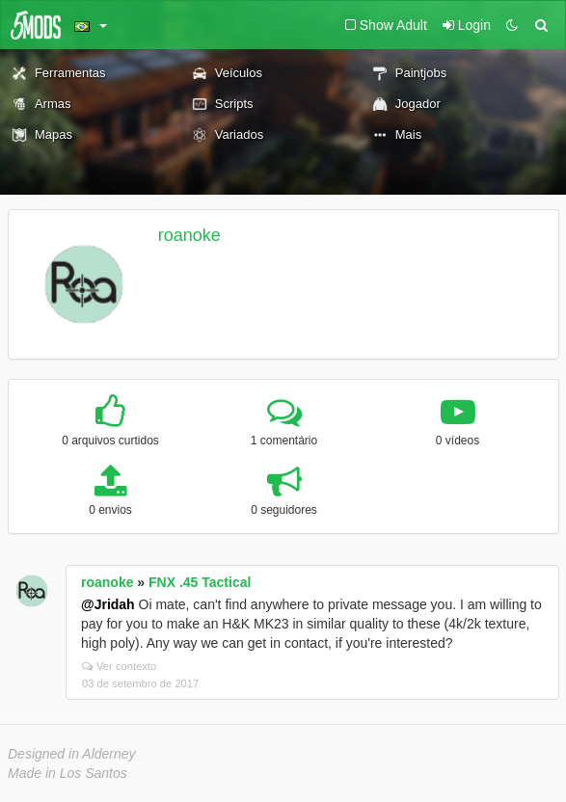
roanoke (189, 235)
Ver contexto (119, 666)
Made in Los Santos (67, 773)
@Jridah (108, 604)
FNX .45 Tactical (199, 582)
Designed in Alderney (72, 754)
